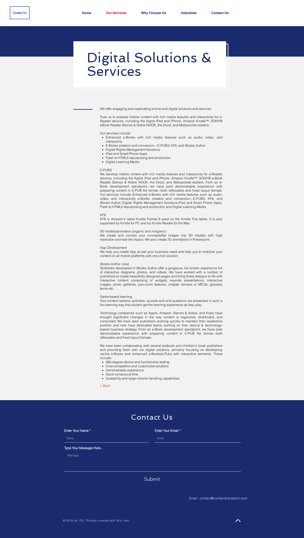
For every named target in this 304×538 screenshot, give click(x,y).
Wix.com (123, 520)
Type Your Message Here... (83, 448)
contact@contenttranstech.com (223, 498)
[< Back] (105, 385)
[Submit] (152, 479)
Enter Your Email (166, 430)
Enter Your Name (76, 430)
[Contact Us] (20, 12)
